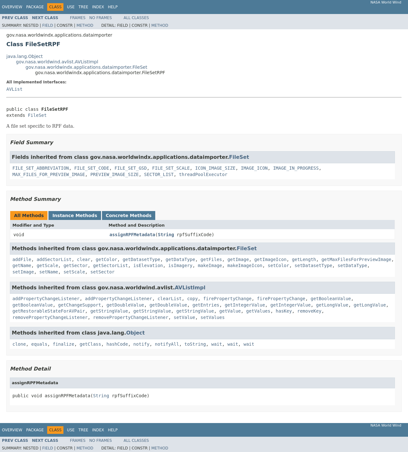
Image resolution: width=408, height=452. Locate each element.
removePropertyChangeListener (50, 317)
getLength (304, 259)
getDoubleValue (125, 304)
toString (195, 344)
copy (192, 298)
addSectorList (54, 259)
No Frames (100, 18)
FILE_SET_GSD (130, 168)
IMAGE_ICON (254, 168)
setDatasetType (313, 265)
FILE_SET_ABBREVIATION (40, 168)
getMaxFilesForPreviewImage (356, 259)
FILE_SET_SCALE (171, 168)
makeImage (210, 265)
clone (19, 344)
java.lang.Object (24, 56)
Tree (83, 7)
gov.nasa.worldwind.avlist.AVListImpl (57, 61)
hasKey (284, 311)
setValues (212, 317)
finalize (63, 344)
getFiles (211, 259)
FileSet (37, 115)
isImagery (180, 265)
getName (21, 265)
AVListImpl (190, 288)
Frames (78, 18)
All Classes (136, 18)
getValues (258, 311)
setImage (23, 271)
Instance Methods (74, 215)
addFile (21, 259)
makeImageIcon (244, 265)
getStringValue (109, 311)
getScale (47, 265)
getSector (75, 265)
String (166, 234)
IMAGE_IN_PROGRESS (296, 168)
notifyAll (167, 344)
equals (39, 344)
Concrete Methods (129, 215)
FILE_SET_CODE (91, 168)
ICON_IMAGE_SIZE (215, 168)
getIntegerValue (245, 304)
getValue (230, 311)
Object (135, 333)
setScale (74, 271)
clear (83, 259)
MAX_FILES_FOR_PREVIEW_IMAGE (48, 174)
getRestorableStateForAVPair (48, 311)
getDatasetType (141, 259)
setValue (184, 317)
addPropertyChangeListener (46, 298)
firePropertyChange (227, 298)
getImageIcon (270, 259)
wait (216, 344)
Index (98, 7)
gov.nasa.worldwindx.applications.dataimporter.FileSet (86, 67)
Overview (12, 7)
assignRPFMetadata (132, 234)
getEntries (206, 304)
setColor (278, 265)
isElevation (148, 265)
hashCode (117, 344)
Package (35, 7)
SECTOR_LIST (159, 174)
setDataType (352, 265)
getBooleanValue (331, 298)
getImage (238, 259)
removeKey (309, 311)
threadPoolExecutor (203, 174)
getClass (90, 344)
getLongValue (332, 304)
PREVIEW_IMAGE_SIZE (114, 174)
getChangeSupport (79, 304)
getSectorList (110, 265)
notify (141, 344)
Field (47, 25)
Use (71, 7)
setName (48, 271)
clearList (169, 298)
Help (113, 7)
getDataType (180, 259)
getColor (106, 259)
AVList (14, 89)
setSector (102, 271)
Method (84, 25)
